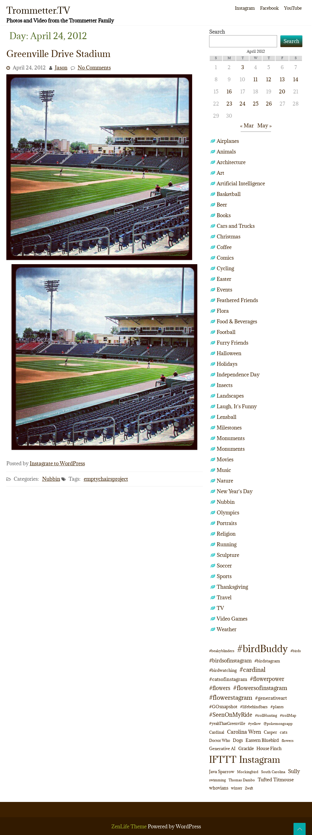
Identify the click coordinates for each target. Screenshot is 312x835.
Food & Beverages (237, 321)
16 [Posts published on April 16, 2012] (229, 91)
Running (226, 544)
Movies (225, 459)
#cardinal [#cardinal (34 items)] (252, 669)
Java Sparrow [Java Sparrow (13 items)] (221, 771)
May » (264, 125)
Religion (226, 533)
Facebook (269, 8)
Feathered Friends (237, 300)
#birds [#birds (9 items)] (295, 650)
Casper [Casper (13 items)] (270, 732)
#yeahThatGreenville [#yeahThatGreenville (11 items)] (227, 723)
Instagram (245, 8)
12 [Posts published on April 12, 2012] (268, 79)
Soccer (224, 565)
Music (224, 470)
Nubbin (51, 479)
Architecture (231, 162)
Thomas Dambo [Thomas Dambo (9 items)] (242, 780)
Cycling (225, 268)
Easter (224, 279)
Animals (226, 151)
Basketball (229, 194)
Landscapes (230, 395)
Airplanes (228, 141)
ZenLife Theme (129, 826)
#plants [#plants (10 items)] (277, 706)
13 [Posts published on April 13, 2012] (282, 79)
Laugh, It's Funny (237, 406)
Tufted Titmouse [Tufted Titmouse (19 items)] (276, 779)
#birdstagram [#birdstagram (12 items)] (267, 661)
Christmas (228, 236)
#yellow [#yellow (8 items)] (254, 724)
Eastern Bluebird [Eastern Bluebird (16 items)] (262, 740)
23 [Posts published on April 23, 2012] (229, 103)
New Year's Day (235, 491)
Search (217, 32)
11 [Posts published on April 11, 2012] (255, 79)
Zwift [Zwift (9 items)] (249, 788)
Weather (226, 629)
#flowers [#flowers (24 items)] (219, 688)
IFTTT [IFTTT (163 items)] (222, 759)
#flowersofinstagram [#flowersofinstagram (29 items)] (260, 688)
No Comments (94, 67)
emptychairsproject (106, 479)
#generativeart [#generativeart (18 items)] (271, 698)
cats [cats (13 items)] (283, 732)
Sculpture (228, 555)
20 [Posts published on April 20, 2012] (282, 91)
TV (220, 608)
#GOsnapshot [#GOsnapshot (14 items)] (223, 706)
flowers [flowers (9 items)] (287, 740)
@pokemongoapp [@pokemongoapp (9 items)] (278, 723)
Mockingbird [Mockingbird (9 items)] (247, 771)
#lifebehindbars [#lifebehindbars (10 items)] (254, 706)
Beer (222, 204)
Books (224, 215)
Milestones (229, 427)
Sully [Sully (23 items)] (294, 771)
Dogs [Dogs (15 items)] (238, 740)
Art (220, 173)
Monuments (231, 438)
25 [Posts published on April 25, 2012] (256, 103)
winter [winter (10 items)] (236, 788)
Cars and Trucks (236, 226)
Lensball (226, 417)
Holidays (227, 364)
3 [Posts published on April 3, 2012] (242, 67)
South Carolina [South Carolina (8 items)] (273, 772)
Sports (224, 576)
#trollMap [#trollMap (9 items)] (288, 715)
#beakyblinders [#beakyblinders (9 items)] (221, 650)
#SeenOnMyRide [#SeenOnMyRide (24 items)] (230, 714)
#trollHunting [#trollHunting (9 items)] (266, 715)
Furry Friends (232, 342)
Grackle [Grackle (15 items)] (246, 748)
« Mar (247, 125)
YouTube (293, 8)
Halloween (229, 353)
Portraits (227, 523)
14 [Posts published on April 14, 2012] (295, 79)
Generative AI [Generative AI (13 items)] (222, 748)
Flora (223, 311)
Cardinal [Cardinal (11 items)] (216, 732)
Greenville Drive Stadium (58, 53)
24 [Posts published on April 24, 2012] (242, 103)
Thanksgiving (232, 587)
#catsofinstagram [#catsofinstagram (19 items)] (228, 679)
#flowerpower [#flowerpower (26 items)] (267, 678)
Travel (224, 597)
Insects (224, 385)
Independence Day (238, 374)
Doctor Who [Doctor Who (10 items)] (219, 740)
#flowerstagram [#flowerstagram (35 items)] (230, 697)
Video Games (232, 618)
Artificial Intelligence (241, 183)
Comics (225, 257)
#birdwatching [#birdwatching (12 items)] (223, 670)
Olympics (228, 512)
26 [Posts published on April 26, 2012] (269, 103)
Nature (225, 480)
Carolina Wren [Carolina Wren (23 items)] (244, 731)
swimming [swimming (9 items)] (217, 780)
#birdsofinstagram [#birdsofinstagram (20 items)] (230, 660)
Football (226, 332)
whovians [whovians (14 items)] (218, 788)
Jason (61, 67)
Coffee (224, 247)
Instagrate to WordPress (57, 463)
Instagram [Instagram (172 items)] (259, 759)
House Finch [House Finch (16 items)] (269, 748)
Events (224, 289)
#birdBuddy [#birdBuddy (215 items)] (262, 649)
